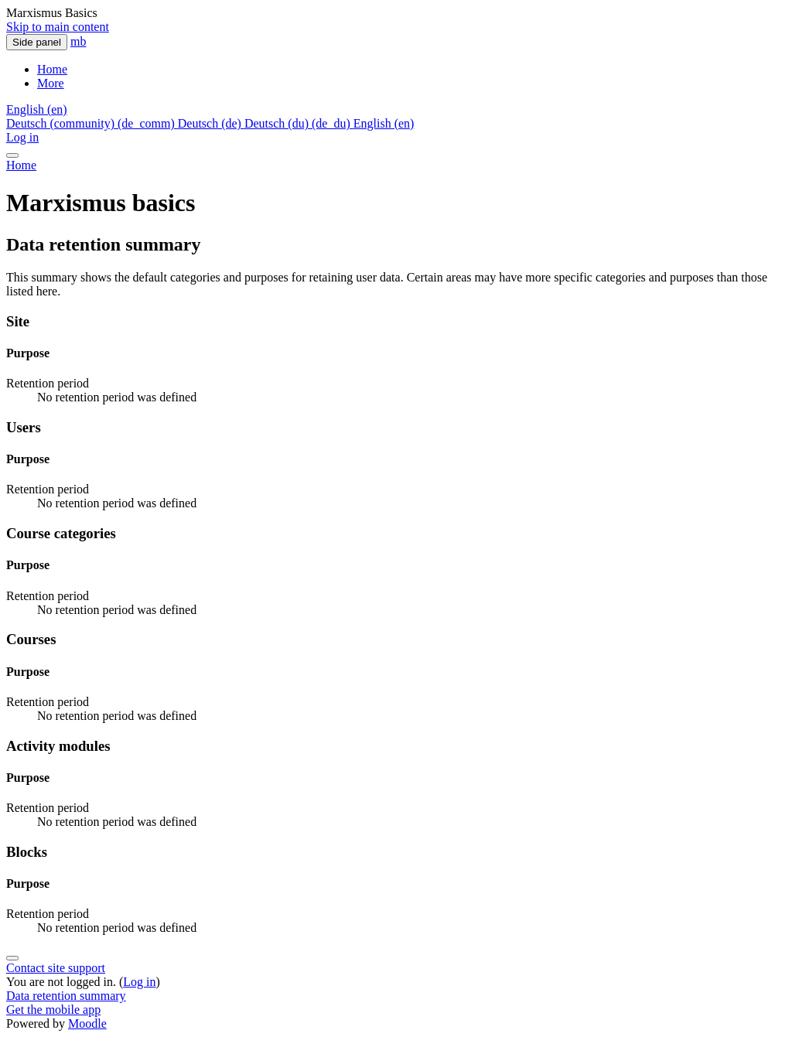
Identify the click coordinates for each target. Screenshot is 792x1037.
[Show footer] (12, 958)
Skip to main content (57, 26)
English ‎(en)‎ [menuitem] (384, 123)
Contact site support (55, 967)
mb (78, 41)
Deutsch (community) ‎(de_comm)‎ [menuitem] (92, 123)
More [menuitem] (50, 83)
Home (21, 165)
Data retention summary (66, 995)
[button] (36, 109)
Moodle (87, 1023)
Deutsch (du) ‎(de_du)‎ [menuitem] (298, 123)
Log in (22, 137)
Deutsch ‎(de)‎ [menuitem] (211, 123)
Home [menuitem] (52, 69)
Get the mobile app (53, 1009)
